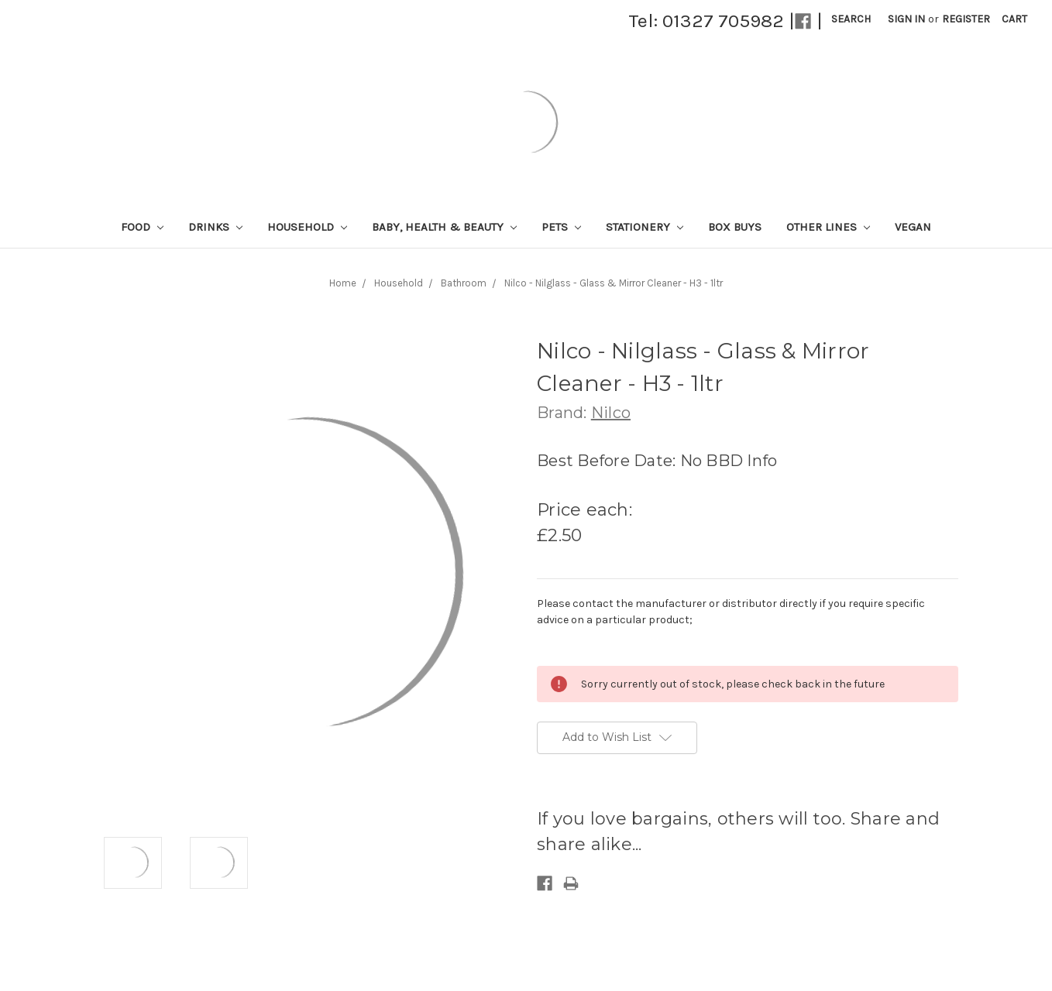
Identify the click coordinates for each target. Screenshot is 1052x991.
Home (342, 283)
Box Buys (734, 227)
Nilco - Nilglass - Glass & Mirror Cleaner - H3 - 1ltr (613, 283)
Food (142, 227)
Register (966, 19)
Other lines (828, 227)
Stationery (644, 227)
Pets (561, 227)
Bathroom (463, 283)
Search (851, 19)
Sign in (906, 19)
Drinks (215, 227)
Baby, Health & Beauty (444, 227)
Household (307, 227)
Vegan (913, 227)
